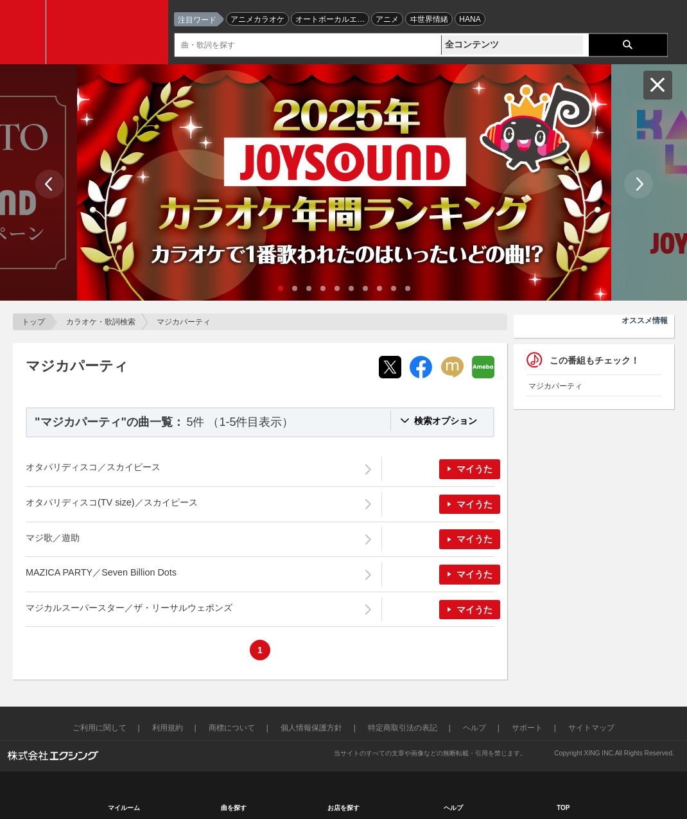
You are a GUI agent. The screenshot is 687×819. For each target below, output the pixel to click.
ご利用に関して (99, 727)
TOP (563, 807)
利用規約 (167, 727)
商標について (232, 727)
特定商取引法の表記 (402, 727)
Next (638, 184)
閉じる (657, 85)
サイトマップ (591, 727)
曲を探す (234, 807)
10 (407, 288)
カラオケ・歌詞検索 (100, 321)
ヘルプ (474, 727)
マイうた (474, 469)
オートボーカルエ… (330, 19)
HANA (469, 19)
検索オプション (445, 421)
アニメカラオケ (257, 19)
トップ (33, 321)
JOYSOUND (110, 32)
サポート (527, 727)
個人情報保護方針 (311, 727)
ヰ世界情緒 (429, 19)
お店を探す (343, 807)
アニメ (387, 19)
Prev (49, 184)
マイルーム (124, 807)
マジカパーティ (555, 386)
